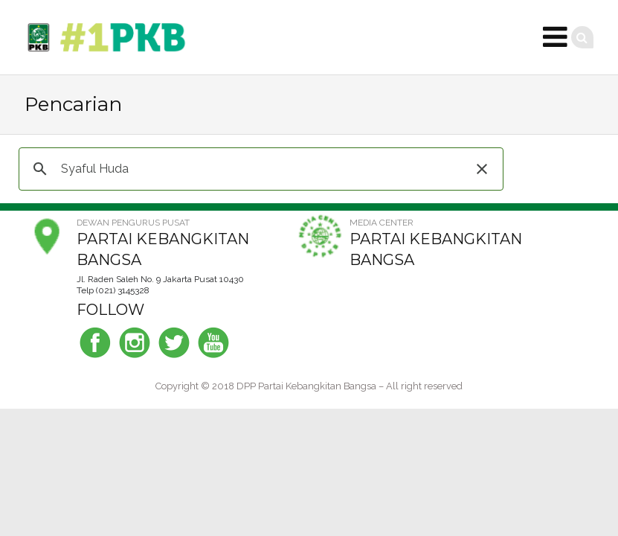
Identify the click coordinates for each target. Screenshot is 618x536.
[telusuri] (259, 169)
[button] (482, 169)
